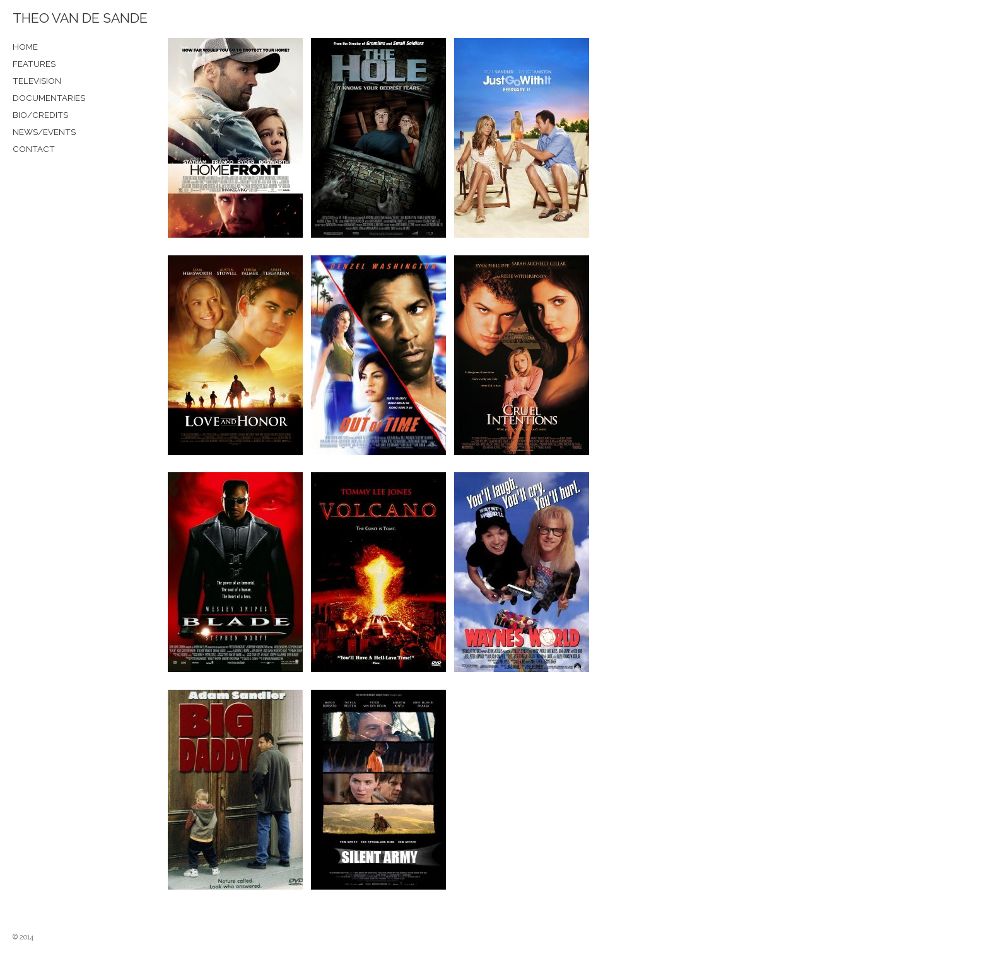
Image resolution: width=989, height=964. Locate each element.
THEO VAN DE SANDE (80, 18)
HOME (25, 47)
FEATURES (34, 64)
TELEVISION (37, 81)
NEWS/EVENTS (44, 132)
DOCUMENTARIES (49, 98)
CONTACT (34, 149)
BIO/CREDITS (40, 115)
